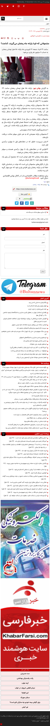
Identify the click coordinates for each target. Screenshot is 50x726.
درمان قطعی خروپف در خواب (25, 688)
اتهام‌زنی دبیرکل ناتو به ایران (36, 473)
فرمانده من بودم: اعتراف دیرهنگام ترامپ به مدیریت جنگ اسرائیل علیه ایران (24, 458)
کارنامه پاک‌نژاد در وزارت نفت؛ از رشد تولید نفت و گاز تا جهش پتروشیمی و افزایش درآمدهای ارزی (25, 403)
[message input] (24, 261)
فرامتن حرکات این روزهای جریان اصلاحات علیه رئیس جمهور (29, 325)
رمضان (34, 185)
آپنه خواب (25, 683)
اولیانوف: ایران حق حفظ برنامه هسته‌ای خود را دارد (32, 354)
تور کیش (25, 707)
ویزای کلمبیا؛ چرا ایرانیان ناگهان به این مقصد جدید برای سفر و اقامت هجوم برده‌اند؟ (25, 409)
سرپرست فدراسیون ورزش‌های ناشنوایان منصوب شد (32, 328)
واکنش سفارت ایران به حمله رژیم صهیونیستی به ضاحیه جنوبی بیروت (25, 464)
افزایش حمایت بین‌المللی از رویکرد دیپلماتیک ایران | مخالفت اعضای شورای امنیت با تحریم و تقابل (25, 320)
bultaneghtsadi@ (32, 178)
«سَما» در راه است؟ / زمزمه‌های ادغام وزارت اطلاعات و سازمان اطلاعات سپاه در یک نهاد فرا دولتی (25, 445)
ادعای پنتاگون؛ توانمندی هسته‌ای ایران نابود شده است (28, 438)
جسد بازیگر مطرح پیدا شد (39, 396)
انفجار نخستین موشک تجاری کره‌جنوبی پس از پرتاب (31, 357)
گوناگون (32, 36)
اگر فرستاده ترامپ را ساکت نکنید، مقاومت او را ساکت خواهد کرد (25, 496)
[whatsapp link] (32, 203)
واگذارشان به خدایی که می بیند (38, 302)
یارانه (39, 185)
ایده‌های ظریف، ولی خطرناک (38, 344)
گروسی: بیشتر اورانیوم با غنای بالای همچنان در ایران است (30, 415)
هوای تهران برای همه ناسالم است (37, 306)
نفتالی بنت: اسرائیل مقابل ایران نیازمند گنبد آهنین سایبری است (25, 482)
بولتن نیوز (36, 88)
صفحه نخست (45, 36)
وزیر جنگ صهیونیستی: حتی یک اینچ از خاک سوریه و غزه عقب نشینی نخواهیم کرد (24, 332)
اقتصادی (38, 36)
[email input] (24, 246)
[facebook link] (22, 203)
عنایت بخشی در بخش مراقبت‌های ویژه (35, 421)
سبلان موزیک (25, 697)
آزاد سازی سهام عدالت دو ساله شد (36, 212)
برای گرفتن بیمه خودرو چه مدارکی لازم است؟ (25, 702)
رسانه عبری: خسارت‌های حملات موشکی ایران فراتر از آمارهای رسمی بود (26, 428)
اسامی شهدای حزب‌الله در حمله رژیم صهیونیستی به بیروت (27, 492)
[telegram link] (27, 203)
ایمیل (43, 242)
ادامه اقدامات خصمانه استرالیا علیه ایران (32, 454)
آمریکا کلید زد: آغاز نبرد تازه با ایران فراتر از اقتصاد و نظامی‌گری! (28, 347)
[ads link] (25, 286)
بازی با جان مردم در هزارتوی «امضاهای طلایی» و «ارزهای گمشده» (27, 425)
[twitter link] (17, 203)
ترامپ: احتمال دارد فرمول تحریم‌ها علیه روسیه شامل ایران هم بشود (24, 489)
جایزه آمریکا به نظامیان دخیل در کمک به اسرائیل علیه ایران (27, 486)
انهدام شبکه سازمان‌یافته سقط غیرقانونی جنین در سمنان (30, 399)
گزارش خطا (25, 194)
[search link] (3, 18)
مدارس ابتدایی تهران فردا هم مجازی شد (35, 341)
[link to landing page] (37, 10)
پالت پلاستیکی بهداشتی (25, 678)
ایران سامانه (35, 721)
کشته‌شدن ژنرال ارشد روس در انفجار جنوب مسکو (32, 383)
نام (44, 234)
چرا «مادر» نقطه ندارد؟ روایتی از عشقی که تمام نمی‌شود (28, 469)
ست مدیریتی (25, 673)
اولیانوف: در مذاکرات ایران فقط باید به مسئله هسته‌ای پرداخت (29, 351)
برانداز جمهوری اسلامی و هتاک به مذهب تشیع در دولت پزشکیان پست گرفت (24, 477)
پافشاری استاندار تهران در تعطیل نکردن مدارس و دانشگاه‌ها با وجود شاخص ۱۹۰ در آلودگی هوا (25, 313)
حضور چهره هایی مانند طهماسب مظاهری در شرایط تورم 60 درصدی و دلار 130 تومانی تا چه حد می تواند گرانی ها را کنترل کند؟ (24, 378)
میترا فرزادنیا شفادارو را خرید (38, 373)
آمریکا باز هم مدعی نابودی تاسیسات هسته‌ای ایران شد (28, 441)
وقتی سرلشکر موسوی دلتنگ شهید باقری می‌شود (32, 386)
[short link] (26, 189)
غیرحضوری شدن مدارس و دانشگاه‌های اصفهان (33, 337)
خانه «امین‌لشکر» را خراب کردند (37, 309)
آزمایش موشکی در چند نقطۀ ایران (37, 418)
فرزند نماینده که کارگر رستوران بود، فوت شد (31, 451)
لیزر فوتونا (25, 692)
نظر (44, 250)
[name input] (24, 238)
